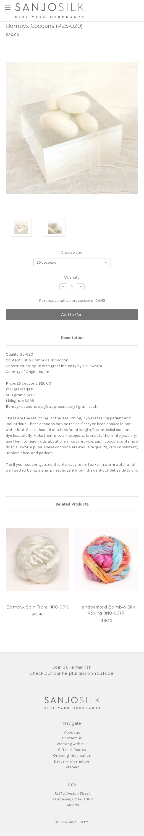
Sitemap (72, 767)
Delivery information (72, 761)
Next (138, 562)
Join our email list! (72, 667)
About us (72, 732)
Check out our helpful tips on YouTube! (72, 673)
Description (72, 337)
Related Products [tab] (72, 504)
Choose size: (72, 252)
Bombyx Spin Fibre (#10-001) (37, 607)
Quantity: (72, 277)
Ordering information (72, 755)
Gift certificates (72, 749)
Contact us (72, 738)
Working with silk (72, 744)
